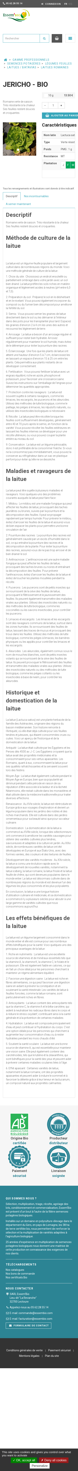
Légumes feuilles (58, 63)
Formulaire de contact (29, 1325)
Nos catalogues (15, 1269)
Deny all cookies (54, 1460)
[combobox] (21, 38)
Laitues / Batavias (21, 67)
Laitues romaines (55, 67)
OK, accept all (24, 1460)
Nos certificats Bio (16, 1277)
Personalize (40, 1465)
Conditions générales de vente (24, 1350)
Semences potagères (24, 63)
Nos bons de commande (20, 1273)
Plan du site (52, 1355)
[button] (5, 139)
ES (70, 4)
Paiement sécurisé (59, 1350)
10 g (58, 95)
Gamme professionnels (31, 59)
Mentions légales (29, 1355)
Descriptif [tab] (12, 196)
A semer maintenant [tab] (18, 204)
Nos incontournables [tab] (36, 196)
